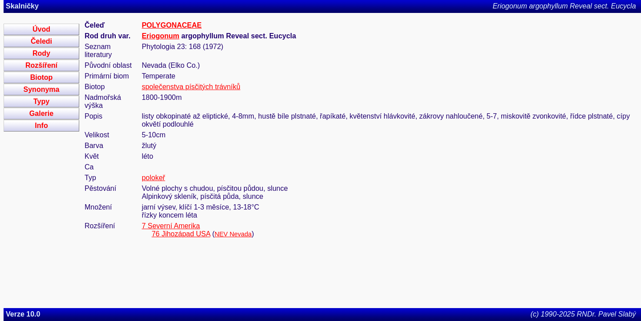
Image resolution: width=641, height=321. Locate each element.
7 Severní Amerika (171, 226)
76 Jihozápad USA (181, 234)
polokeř (153, 177)
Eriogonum (160, 36)
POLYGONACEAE (172, 25)
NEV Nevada (233, 234)
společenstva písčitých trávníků (191, 87)
